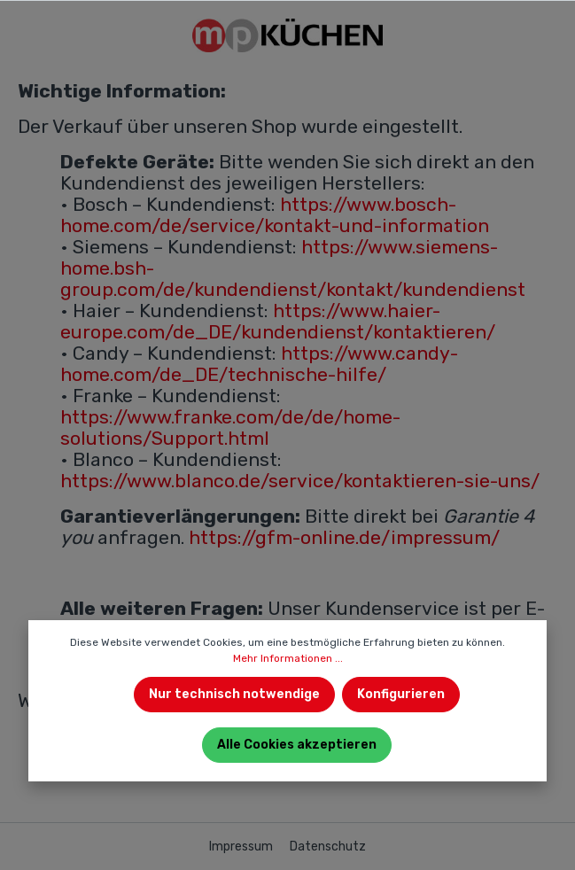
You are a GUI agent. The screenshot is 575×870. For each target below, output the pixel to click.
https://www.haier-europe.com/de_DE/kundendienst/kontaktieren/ (277, 321)
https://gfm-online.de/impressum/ (344, 537)
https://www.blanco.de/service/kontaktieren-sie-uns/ (300, 481)
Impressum (242, 846)
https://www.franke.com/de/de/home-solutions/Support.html (230, 427)
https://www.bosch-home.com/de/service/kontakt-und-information (274, 215)
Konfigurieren (401, 694)
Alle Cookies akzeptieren (297, 744)
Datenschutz (328, 846)
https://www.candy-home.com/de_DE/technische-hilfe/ (259, 363)
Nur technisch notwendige (234, 694)
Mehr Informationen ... (288, 658)
